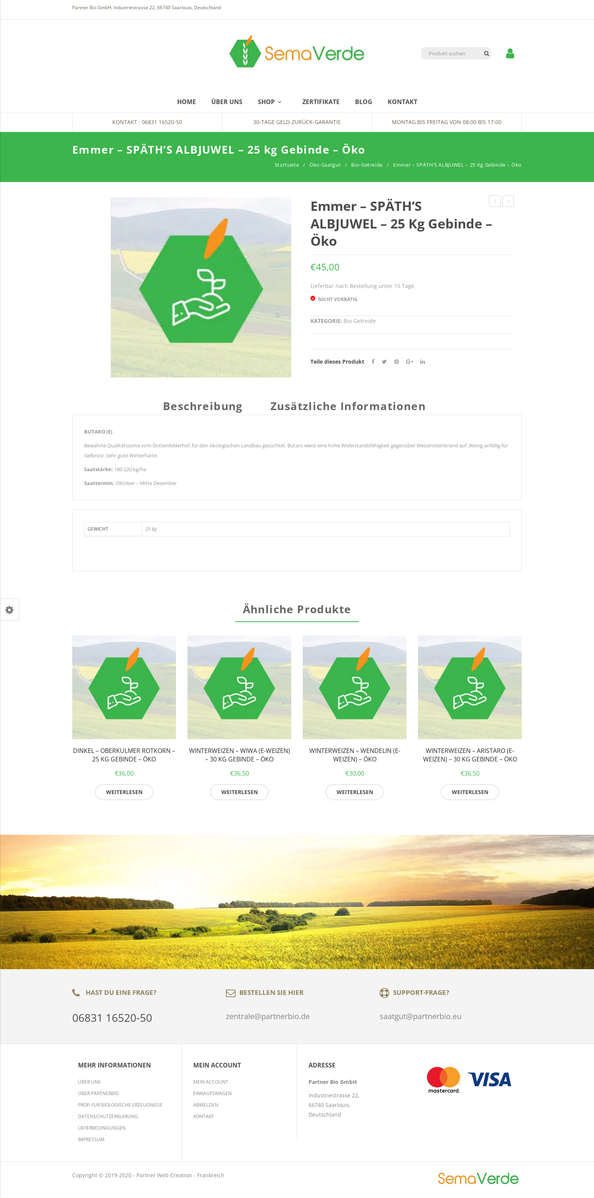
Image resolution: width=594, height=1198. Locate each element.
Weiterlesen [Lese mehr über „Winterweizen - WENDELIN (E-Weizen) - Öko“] (355, 795)
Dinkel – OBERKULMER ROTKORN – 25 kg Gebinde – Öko (124, 759)
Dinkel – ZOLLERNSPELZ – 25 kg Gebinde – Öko (508, 202)
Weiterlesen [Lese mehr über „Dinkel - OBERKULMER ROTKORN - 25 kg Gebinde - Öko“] (124, 795)
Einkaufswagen (212, 1097)
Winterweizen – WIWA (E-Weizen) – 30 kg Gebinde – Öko (239, 759)
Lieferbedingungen (102, 1132)
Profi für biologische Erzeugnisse (120, 1109)
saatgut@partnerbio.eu (420, 1020)
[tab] (205, 409)
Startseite (287, 164)
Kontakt (203, 1120)
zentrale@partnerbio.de (268, 1020)
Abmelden (205, 1109)
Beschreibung (203, 406)
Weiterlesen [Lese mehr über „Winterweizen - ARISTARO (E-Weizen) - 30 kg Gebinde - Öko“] (470, 795)
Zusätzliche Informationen (348, 406)
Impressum (91, 1143)
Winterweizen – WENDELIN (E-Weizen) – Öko (354, 759)
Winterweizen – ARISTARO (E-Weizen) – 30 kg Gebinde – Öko (470, 759)
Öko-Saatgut (325, 164)
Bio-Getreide (367, 164)
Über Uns (89, 1086)
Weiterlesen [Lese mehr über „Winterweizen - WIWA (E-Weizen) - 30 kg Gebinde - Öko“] (239, 795)
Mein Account (210, 1086)
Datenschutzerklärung (108, 1120)
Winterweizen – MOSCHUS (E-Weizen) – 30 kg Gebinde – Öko (495, 202)
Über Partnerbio (98, 1097)
